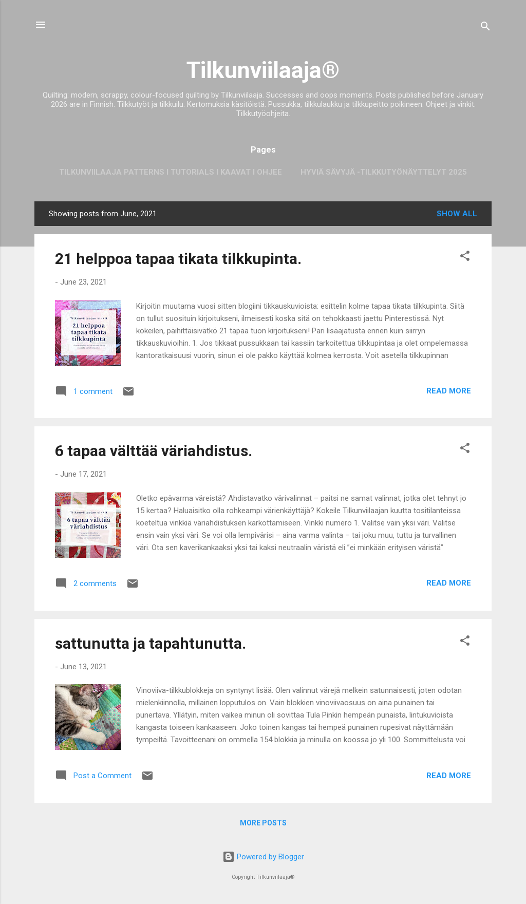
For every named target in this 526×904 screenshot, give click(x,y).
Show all (457, 213)
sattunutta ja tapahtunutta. (150, 643)
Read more (448, 391)
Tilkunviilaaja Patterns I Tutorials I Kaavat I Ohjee (170, 172)
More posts (263, 823)
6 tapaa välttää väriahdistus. (153, 451)
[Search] (485, 28)
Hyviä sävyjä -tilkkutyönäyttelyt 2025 (383, 172)
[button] (465, 258)
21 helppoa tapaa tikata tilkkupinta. (178, 259)
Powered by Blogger (263, 856)
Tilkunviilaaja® (263, 70)
